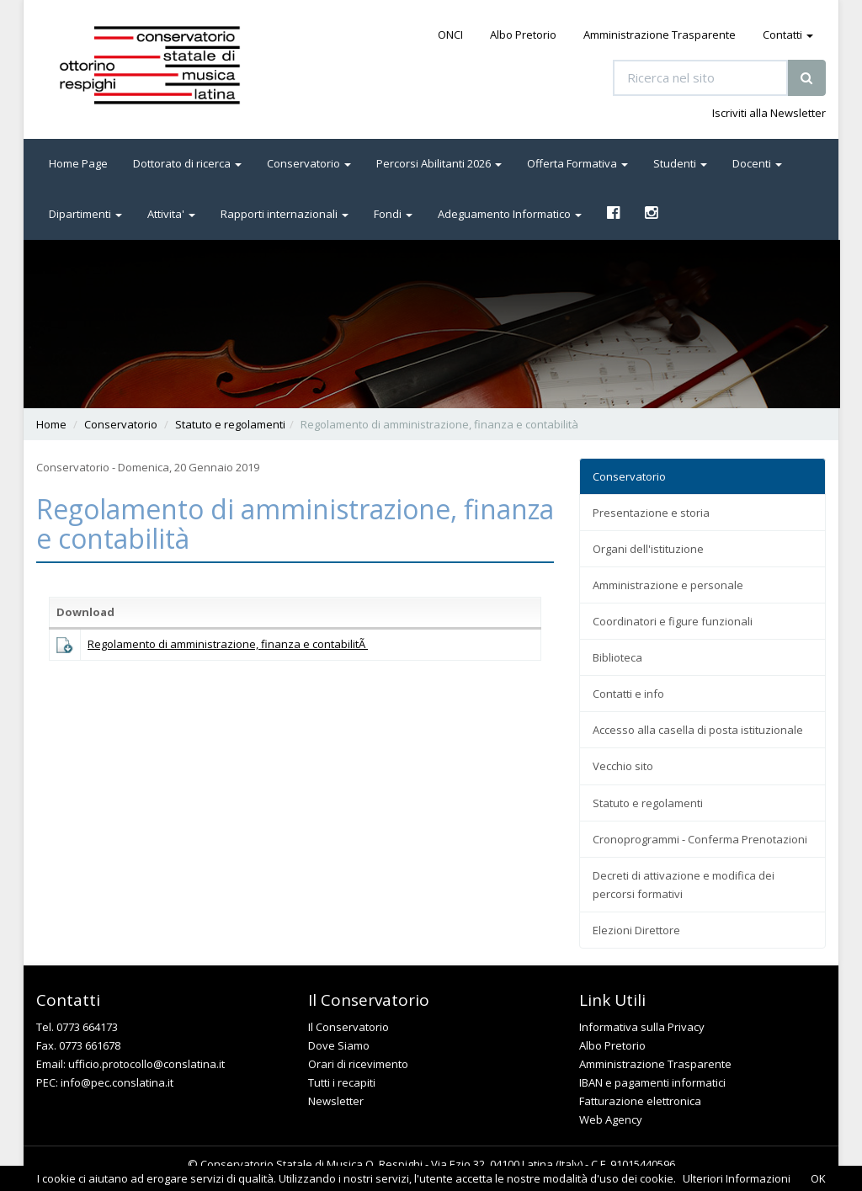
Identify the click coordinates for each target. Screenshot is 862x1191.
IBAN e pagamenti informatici (652, 1082)
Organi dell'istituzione (648, 548)
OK (818, 1178)
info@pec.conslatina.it (117, 1082)
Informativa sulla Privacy (642, 1026)
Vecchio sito (623, 766)
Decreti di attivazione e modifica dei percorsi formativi (683, 884)
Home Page (78, 163)
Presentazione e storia (651, 512)
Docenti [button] (757, 163)
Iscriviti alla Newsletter (769, 112)
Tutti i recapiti (341, 1082)
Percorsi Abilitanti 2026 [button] (439, 163)
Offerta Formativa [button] (577, 163)
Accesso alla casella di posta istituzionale (698, 729)
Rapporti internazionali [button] (285, 213)
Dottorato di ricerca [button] (187, 163)
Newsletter (336, 1101)
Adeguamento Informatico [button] (510, 213)
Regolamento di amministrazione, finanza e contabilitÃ (228, 643)
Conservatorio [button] (309, 163)
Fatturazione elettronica (640, 1101)
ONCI (450, 34)
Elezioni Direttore (636, 930)
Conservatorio (120, 424)
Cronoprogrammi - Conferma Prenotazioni (700, 839)
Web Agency (610, 1119)
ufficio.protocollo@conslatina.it (146, 1063)
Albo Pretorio (523, 34)
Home (51, 424)
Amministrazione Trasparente (659, 34)
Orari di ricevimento (358, 1063)
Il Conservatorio (348, 1026)
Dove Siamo (339, 1045)
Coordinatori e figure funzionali (673, 621)
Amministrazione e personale (668, 585)
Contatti (788, 34)
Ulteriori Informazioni (736, 1178)
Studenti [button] (680, 163)
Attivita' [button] (171, 213)
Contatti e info (628, 693)
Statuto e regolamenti (230, 424)
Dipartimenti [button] (85, 213)
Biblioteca (617, 657)
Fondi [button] (393, 213)
